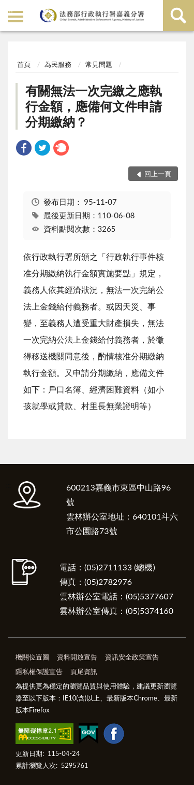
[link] (24, 149)
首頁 (24, 64)
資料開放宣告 (77, 657)
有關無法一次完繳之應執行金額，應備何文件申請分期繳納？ (93, 106)
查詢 (178, 15)
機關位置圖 (32, 657)
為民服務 (57, 64)
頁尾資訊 (83, 671)
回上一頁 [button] (157, 174)
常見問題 (98, 64)
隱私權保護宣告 (39, 671)
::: (10, 9)
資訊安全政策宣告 (132, 657)
